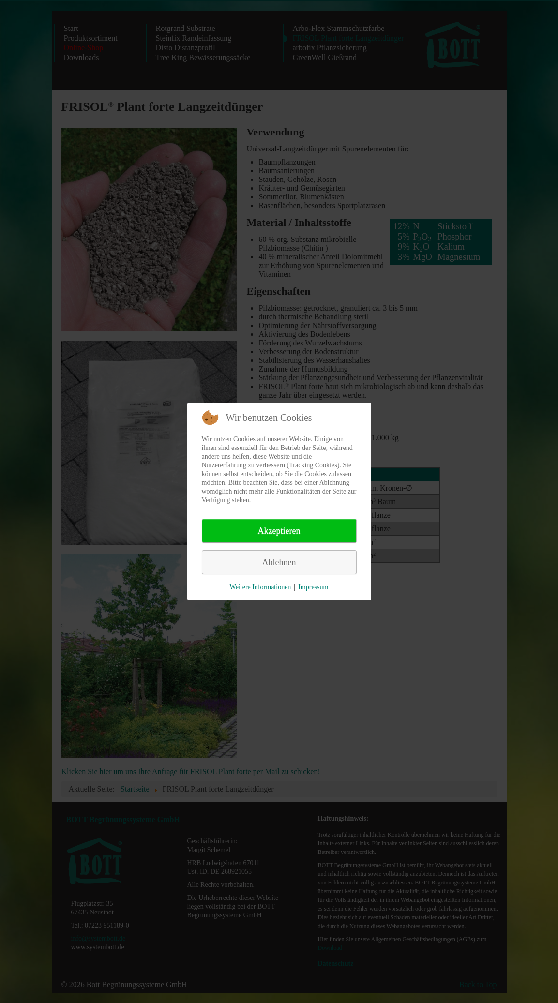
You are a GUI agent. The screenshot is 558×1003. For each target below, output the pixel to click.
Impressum (313, 587)
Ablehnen (279, 562)
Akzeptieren (279, 531)
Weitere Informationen (260, 587)
